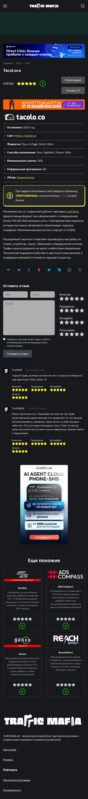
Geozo (22, 653)
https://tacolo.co (25, 135)
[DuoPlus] (44, 505)
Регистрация (73, 80)
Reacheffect (66, 652)
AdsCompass (65, 586)
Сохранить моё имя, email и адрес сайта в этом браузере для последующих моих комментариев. (28, 342)
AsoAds (22, 587)
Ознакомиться (25, 177)
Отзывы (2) (73, 90)
